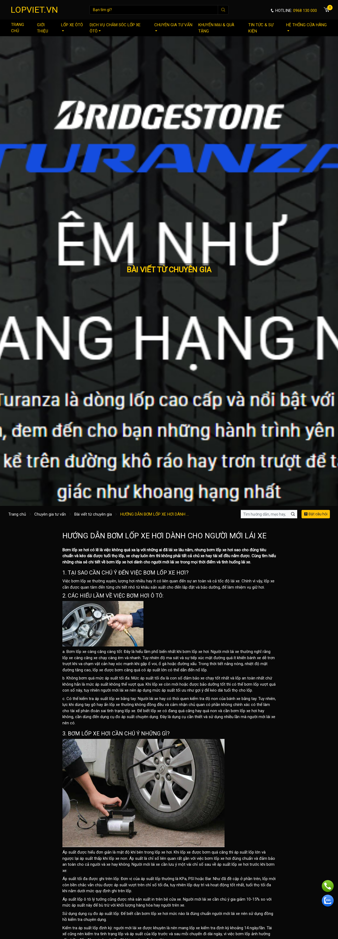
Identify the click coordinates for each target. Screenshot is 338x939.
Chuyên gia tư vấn (173, 26)
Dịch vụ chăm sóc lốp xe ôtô (115, 28)
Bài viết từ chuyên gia (93, 514)
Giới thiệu (42, 28)
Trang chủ (17, 27)
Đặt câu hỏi (315, 514)
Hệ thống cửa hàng (306, 26)
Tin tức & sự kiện (260, 28)
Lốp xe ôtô (72, 26)
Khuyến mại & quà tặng (216, 28)
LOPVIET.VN (34, 10)
